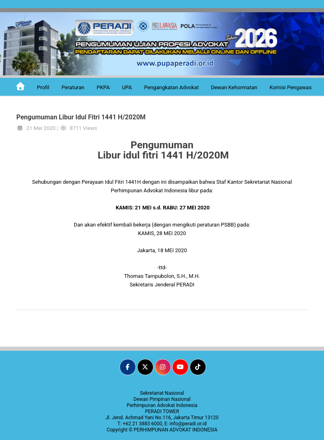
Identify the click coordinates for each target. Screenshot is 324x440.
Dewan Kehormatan (234, 87)
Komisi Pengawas (290, 87)
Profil (43, 87)
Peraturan (73, 87)
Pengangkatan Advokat (171, 87)
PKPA (103, 87)
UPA (127, 87)
